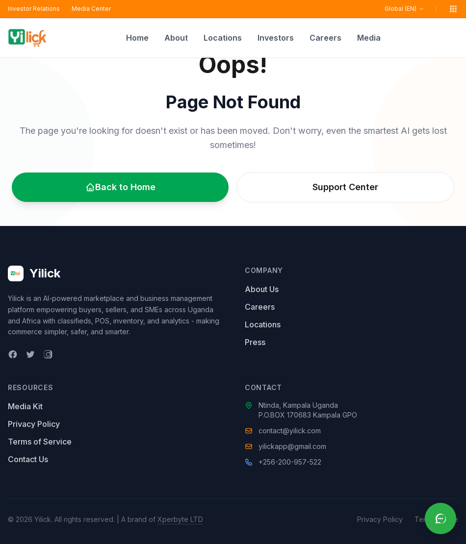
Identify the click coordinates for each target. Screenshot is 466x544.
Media (369, 38)
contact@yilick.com (290, 430)
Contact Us (28, 459)
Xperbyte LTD (180, 519)
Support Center (345, 187)
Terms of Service (40, 441)
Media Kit (25, 406)
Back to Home (120, 187)
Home (137, 38)
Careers (325, 38)
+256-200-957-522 (290, 462)
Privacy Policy (34, 424)
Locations (223, 38)
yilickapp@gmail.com (292, 446)
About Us (262, 289)
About (176, 38)
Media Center (91, 8)
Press (255, 342)
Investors (276, 38)
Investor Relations (34, 8)
